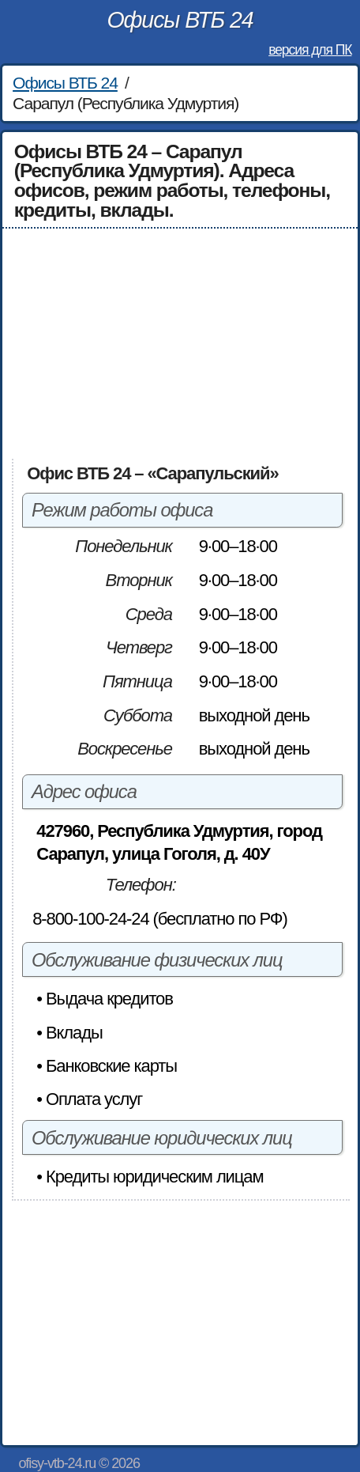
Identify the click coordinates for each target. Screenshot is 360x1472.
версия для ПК (309, 50)
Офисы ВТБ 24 (180, 19)
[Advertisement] (180, 343)
